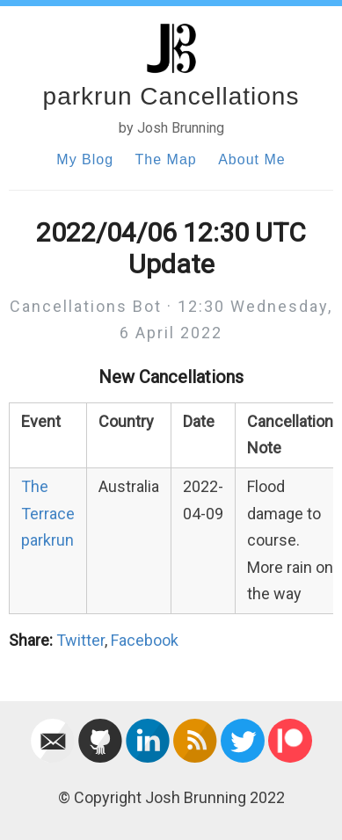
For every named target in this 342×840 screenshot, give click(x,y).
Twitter (80, 640)
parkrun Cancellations (171, 96)
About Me (251, 159)
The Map (166, 159)
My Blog (84, 159)
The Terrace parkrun (48, 513)
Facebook (144, 640)
